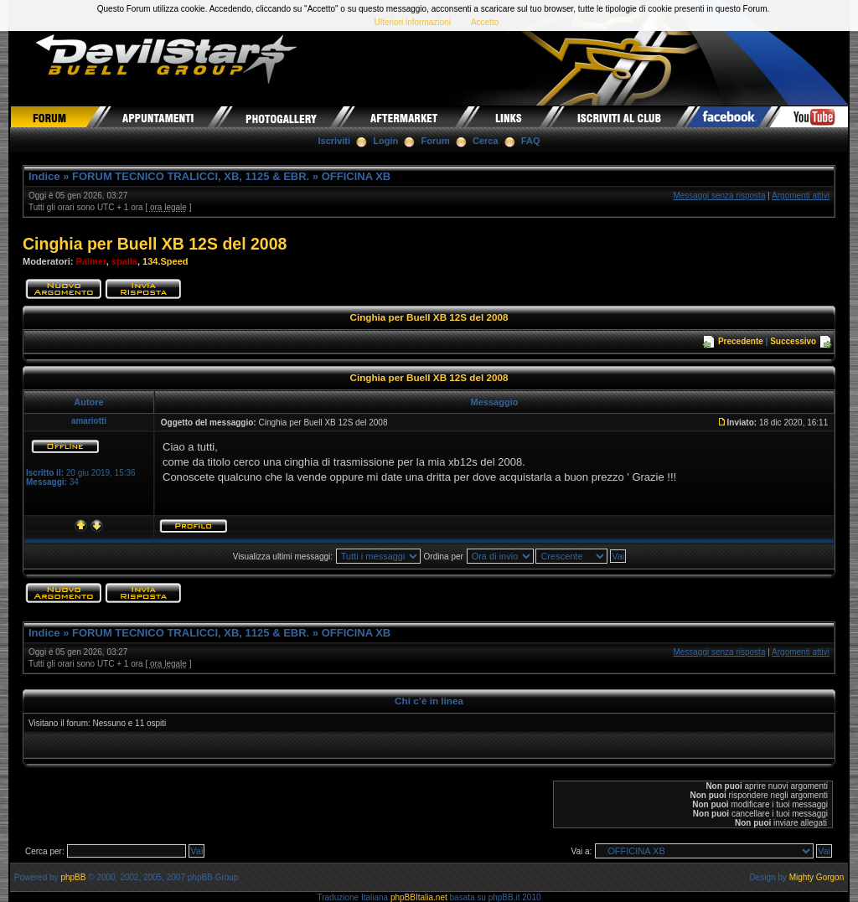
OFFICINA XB (356, 176)
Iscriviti (334, 141)
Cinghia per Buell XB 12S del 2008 (155, 244)
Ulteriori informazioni (413, 22)
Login (385, 141)
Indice (44, 176)
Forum (435, 141)
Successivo (793, 341)
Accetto (485, 22)
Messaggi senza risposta (719, 195)
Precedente (740, 341)
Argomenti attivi (801, 195)
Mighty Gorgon (817, 877)
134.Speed (165, 261)
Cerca (486, 141)
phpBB (72, 877)
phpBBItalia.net (418, 897)
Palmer (91, 261)
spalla (124, 261)
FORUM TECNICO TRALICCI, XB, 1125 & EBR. (190, 176)
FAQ (530, 141)
